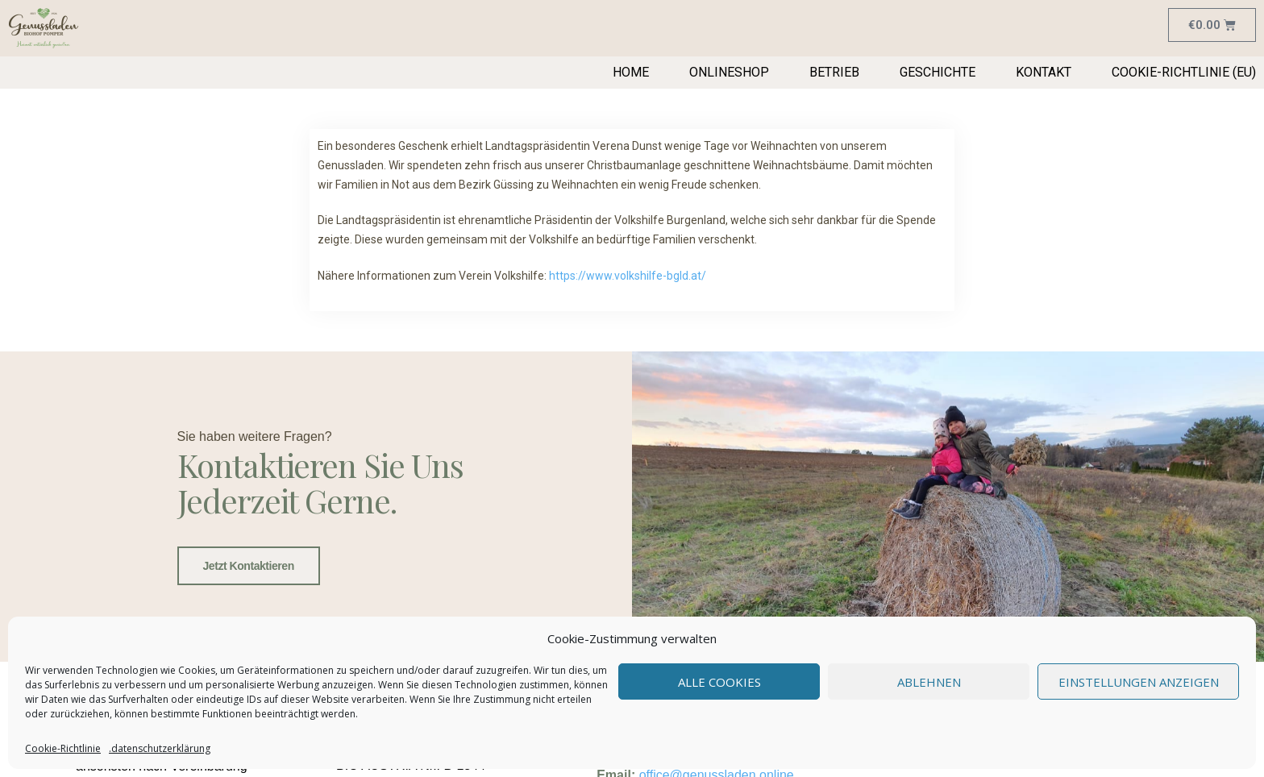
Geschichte (937, 72)
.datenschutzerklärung (159, 748)
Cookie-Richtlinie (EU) (1184, 72)
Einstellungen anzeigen (1138, 682)
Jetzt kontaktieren (248, 565)
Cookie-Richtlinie (63, 748)
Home (631, 72)
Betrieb (834, 72)
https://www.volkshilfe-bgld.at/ (627, 275)
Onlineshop (729, 72)
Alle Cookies (719, 682)
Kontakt (1043, 72)
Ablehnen (929, 682)
